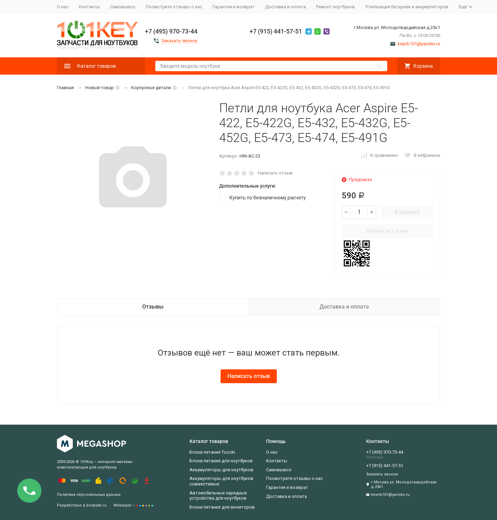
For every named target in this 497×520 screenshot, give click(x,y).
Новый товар (99, 87)
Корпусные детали (151, 87)
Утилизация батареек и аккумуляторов (406, 6)
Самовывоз (122, 6)
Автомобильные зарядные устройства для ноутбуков (218, 495)
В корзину (407, 212)
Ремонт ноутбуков (335, 6)
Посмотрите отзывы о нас (174, 6)
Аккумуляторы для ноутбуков (221, 469)
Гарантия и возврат (234, 6)
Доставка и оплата (285, 6)
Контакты (89, 6)
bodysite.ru (96, 505)
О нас (62, 6)
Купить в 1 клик (387, 231)
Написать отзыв (275, 173)
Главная (65, 87)
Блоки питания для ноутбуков (221, 460)
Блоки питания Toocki (212, 452)
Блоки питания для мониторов (222, 507)
